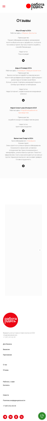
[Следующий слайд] (39, 250)
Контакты (6, 385)
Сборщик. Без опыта (29, 33)
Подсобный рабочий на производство (27, 111)
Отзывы (6, 370)
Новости (6, 395)
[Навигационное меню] (4, 6)
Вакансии (6, 349)
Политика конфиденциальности (14, 400)
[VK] (11, 418)
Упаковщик (31, 141)
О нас (5, 365)
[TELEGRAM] (5, 418)
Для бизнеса (7, 344)
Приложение (7, 355)
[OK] (16, 418)
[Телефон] (22, 418)
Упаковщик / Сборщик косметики (29, 71)
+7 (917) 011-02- (8, 337)
